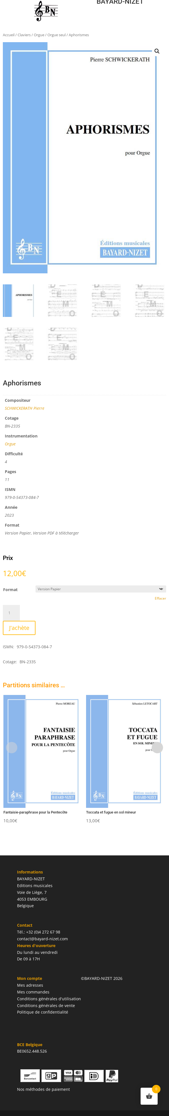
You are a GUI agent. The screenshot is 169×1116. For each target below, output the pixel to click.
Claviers (24, 34)
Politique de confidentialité (42, 1012)
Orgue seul (56, 34)
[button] (157, 51)
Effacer (160, 598)
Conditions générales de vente (46, 1005)
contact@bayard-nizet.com (42, 938)
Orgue (39, 34)
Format (10, 589)
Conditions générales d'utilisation (49, 998)
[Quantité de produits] (11, 613)
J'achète (19, 628)
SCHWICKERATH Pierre (24, 408)
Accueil (8, 34)
